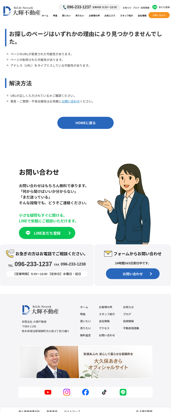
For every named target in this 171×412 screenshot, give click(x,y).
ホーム (45, 15)
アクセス (104, 328)
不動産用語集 (131, 328)
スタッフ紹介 (126, 15)
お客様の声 (94, 15)
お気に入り (109, 15)
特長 (55, 15)
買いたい (66, 15)
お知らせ (127, 7)
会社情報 (142, 15)
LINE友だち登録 (48, 233)
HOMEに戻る (85, 122)
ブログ (136, 7)
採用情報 (145, 7)
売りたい (79, 15)
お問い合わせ (159, 15)
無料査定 (85, 335)
